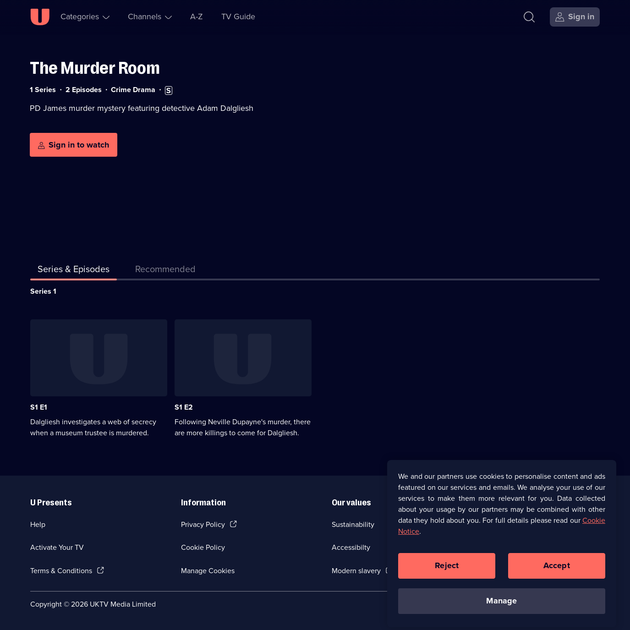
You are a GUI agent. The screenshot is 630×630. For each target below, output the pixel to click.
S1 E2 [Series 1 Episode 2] (184, 407)
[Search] (529, 17)
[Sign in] (575, 17)
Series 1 (43, 291)
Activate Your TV (57, 547)
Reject (447, 583)
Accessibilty (351, 547)
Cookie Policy (203, 547)
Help (37, 524)
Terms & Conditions (61, 570)
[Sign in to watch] (73, 145)
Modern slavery (356, 570)
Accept (556, 583)
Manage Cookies (208, 570)
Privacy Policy (203, 524)
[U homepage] (39, 17)
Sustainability (353, 524)
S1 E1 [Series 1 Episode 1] (38, 407)
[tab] (165, 271)
